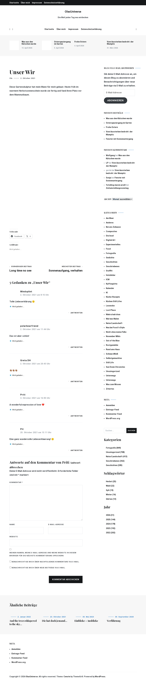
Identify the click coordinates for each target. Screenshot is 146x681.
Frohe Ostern (80, 42)
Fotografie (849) (113, 448)
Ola (10, 78)
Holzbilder (110, 275)
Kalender (110, 288)
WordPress (100, 676)
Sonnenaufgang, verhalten (64, 269)
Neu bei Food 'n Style (115, 327)
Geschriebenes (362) (115, 461)
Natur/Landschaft (114, 323)
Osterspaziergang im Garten (62, 43)
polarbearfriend (29, 326)
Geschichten (111, 262)
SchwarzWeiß (112, 354)
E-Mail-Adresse (56, 524)
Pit (22, 429)
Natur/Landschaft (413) (116, 456)
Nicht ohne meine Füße (116, 332)
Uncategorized (113, 371)
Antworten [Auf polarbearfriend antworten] (77, 347)
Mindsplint (26, 291)
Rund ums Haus (113, 349)
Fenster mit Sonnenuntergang (119, 139)
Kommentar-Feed (114, 414)
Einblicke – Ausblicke (86, 620)
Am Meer (110, 218)
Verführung (114, 620)
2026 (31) (110, 515)
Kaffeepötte (111, 284)
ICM (107, 279)
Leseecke (110, 306)
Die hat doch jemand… (54, 620)
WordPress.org (113, 418)
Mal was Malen (112, 319)
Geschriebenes (112, 266)
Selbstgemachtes (114, 358)
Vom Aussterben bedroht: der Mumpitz (120, 43)
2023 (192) (110, 528)
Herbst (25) (111, 481)
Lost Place (111, 310)
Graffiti (109, 271)
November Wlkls (113, 336)
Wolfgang (110, 155)
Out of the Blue (112, 341)
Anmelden (110, 405)
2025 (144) (110, 519)
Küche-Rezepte (113, 297)
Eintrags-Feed (112, 410)
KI (107, 292)
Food (108, 249)
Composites (111, 231)
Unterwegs (111, 376)
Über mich (25, 3)
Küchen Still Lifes (114, 301)
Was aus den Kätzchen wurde (29, 43)
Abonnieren (115, 100)
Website (13, 537)
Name (12, 524)
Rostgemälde (112, 345)
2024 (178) (110, 524)
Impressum (37, 3)
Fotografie (111, 253)
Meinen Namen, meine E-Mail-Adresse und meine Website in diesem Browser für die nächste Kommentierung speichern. (42, 554)
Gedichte (110, 258)
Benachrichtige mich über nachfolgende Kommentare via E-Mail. (46, 562)
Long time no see (27, 269)
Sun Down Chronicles (115, 367)
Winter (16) (111, 494)
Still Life (110, 362)
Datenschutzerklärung (54, 3)
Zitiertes (110, 389)
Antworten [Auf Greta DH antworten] (77, 381)
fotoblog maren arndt (116, 185)
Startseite (14, 3)
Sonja (108, 178)
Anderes (110, 223)
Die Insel (110, 236)
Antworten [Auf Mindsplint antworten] (77, 313)
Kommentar (16, 482)
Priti (22, 394)
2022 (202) (110, 533)
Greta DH (25, 360)
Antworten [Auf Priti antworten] (77, 416)
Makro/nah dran (113, 314)
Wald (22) (110, 486)
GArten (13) (111, 499)
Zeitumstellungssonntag (117, 188)
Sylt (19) (109, 490)
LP (107, 163)
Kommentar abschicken (65, 579)
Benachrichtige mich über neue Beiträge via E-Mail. (39, 568)
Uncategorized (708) (115, 452)
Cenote (67, 676)
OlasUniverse (73, 11)
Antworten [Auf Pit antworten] (77, 450)
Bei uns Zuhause (113, 227)
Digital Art (110, 240)
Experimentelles (113, 244)
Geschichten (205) (114, 465)
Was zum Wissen (113, 384)
